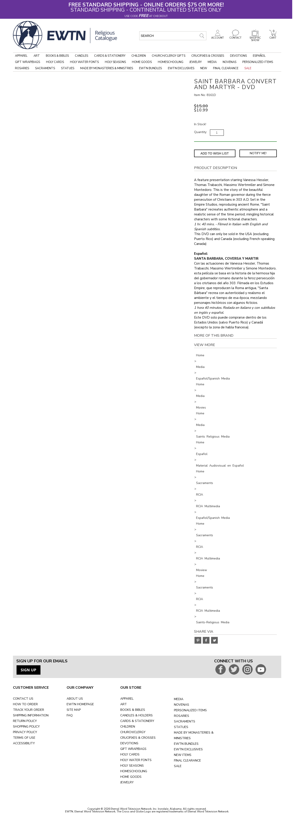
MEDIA (178, 699)
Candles (81, 56)
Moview (201, 570)
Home (200, 355)
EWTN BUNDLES (186, 744)
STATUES (181, 727)
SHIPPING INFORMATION (31, 715)
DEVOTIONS (129, 743)
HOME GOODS (131, 777)
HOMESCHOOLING (133, 771)
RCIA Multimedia (208, 506)
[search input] (172, 35)
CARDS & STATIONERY (137, 721)
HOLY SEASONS (132, 766)
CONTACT (235, 37)
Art (37, 56)
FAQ (70, 715)
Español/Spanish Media (213, 378)
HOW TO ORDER (25, 704)
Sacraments (45, 68)
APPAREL (126, 699)
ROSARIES (181, 716)
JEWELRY (127, 782)
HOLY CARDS (130, 754)
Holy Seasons (115, 62)
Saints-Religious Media (212, 622)
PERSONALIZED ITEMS (190, 710)
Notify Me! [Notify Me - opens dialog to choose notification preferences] (258, 153)
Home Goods (142, 62)
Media (212, 62)
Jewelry (195, 62)
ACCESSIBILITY (24, 743)
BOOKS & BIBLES (132, 710)
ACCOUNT (217, 37)
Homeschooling (170, 62)
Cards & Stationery (109, 56)
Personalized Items (257, 62)
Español (259, 56)
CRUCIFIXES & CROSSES (138, 738)
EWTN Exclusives (181, 68)
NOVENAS (181, 705)
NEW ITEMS (182, 755)
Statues (67, 68)
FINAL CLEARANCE (187, 760)
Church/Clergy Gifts (168, 56)
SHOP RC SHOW (255, 38)
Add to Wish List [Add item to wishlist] (215, 153)
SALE (178, 766)
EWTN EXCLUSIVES (188, 749)
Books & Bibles (57, 56)
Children (138, 56)
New (203, 68)
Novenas (229, 62)
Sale (247, 68)
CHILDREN (127, 726)
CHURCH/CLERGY (133, 732)
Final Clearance (225, 68)
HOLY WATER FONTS (136, 760)
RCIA (199, 494)
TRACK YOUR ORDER (28, 710)
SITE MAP (74, 710)
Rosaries (22, 68)
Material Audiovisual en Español (220, 465)
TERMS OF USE (24, 738)
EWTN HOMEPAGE (80, 704)
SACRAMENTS (184, 721)
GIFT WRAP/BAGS (133, 749)
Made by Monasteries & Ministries (106, 68)
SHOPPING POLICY (26, 726)
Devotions (238, 56)
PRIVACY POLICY (25, 732)
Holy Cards (55, 62)
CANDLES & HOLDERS (136, 715)
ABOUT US (75, 699)
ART (123, 704)
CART (273, 37)
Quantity (200, 132)
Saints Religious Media (213, 436)
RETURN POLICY (25, 721)
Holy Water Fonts (84, 62)
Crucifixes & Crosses (207, 56)
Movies (201, 407)
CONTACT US (23, 699)
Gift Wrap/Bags (27, 62)
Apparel (21, 56)
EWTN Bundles (150, 68)
